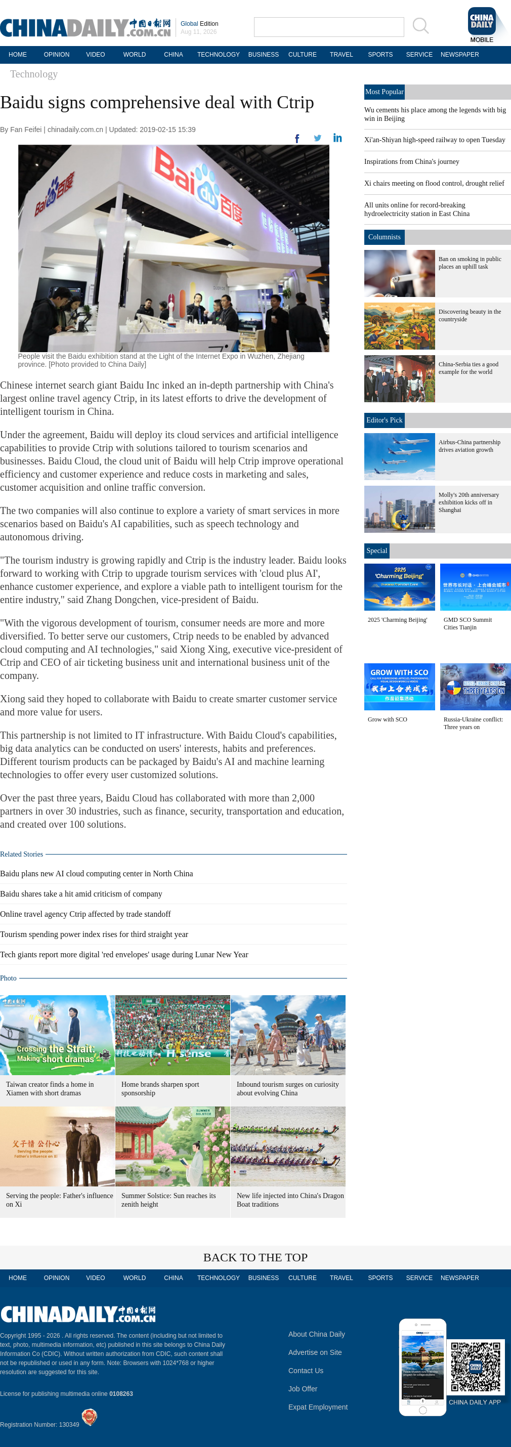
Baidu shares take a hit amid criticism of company (81, 893)
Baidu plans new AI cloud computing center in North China (96, 873)
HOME (18, 54)
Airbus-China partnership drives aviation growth (469, 446)
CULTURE (302, 54)
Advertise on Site (315, 1352)
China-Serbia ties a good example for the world (468, 368)
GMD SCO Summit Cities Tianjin (468, 623)
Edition (200, 23)
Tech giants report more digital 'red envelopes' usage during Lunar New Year (124, 954)
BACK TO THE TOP (255, 1257)
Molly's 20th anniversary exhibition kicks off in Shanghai (469, 502)
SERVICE (419, 54)
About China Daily (316, 1334)
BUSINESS (263, 54)
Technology (34, 73)
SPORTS (380, 54)
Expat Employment (318, 1407)
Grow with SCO (387, 719)
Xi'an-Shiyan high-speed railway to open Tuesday (434, 140)
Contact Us (305, 1371)
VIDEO (95, 54)
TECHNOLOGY (218, 54)
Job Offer (302, 1389)
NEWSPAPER (458, 54)
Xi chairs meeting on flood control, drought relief (434, 183)
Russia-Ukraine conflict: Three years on (473, 723)
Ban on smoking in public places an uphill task (470, 263)
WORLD (134, 54)
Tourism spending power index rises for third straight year (94, 934)
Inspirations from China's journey (411, 161)
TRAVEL (341, 54)
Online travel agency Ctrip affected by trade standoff (85, 914)
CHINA (173, 54)
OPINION (57, 54)
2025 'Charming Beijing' (398, 619)
